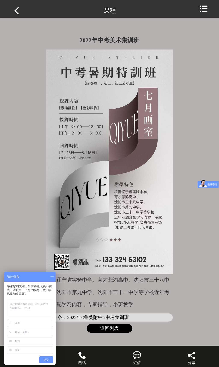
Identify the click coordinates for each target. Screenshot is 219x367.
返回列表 (109, 328)
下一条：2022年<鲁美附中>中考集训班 (88, 317)
